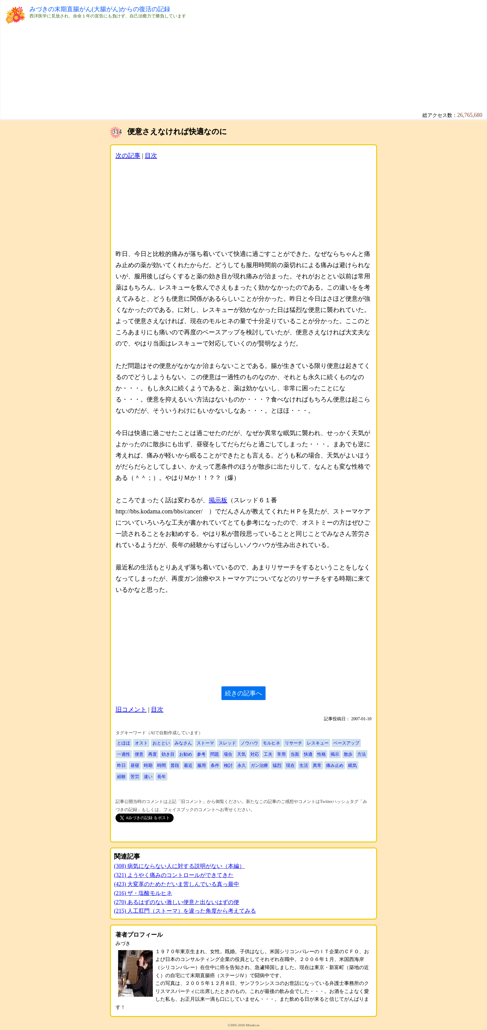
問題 (214, 754)
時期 (148, 765)
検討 (228, 765)
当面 (294, 754)
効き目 (168, 754)
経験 (121, 776)
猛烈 (277, 765)
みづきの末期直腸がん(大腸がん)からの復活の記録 (100, 9)
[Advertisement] (216, 62)
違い (148, 776)
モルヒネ (271, 742)
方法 (361, 754)
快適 (308, 754)
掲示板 (218, 500)
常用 (281, 754)
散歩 (348, 754)
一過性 (123, 754)
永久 (241, 765)
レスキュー (318, 742)
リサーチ (293, 742)
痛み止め (335, 765)
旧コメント (131, 709)
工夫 (268, 754)
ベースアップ (346, 742)
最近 (188, 765)
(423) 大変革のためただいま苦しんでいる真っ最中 (176, 884)
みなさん (183, 742)
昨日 (121, 765)
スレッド (227, 742)
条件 (215, 765)
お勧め (185, 754)
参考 (201, 754)
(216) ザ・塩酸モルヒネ (143, 893)
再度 (152, 754)
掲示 (334, 754)
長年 (161, 776)
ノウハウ (249, 742)
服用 (201, 765)
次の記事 (128, 155)
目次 (151, 155)
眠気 (352, 765)
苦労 (134, 776)
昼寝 (134, 765)
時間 (161, 765)
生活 (303, 765)
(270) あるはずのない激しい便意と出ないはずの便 (176, 902)
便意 (139, 754)
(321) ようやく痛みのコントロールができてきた (174, 875)
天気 (241, 754)
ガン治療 (259, 765)
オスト (141, 742)
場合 (228, 754)
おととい (161, 742)
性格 (321, 754)
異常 (317, 765)
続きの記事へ (243, 693)
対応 (254, 754)
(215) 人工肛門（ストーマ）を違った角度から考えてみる (185, 911)
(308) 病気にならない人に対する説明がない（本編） (179, 866)
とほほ (123, 742)
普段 (175, 765)
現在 (290, 765)
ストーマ (205, 742)
